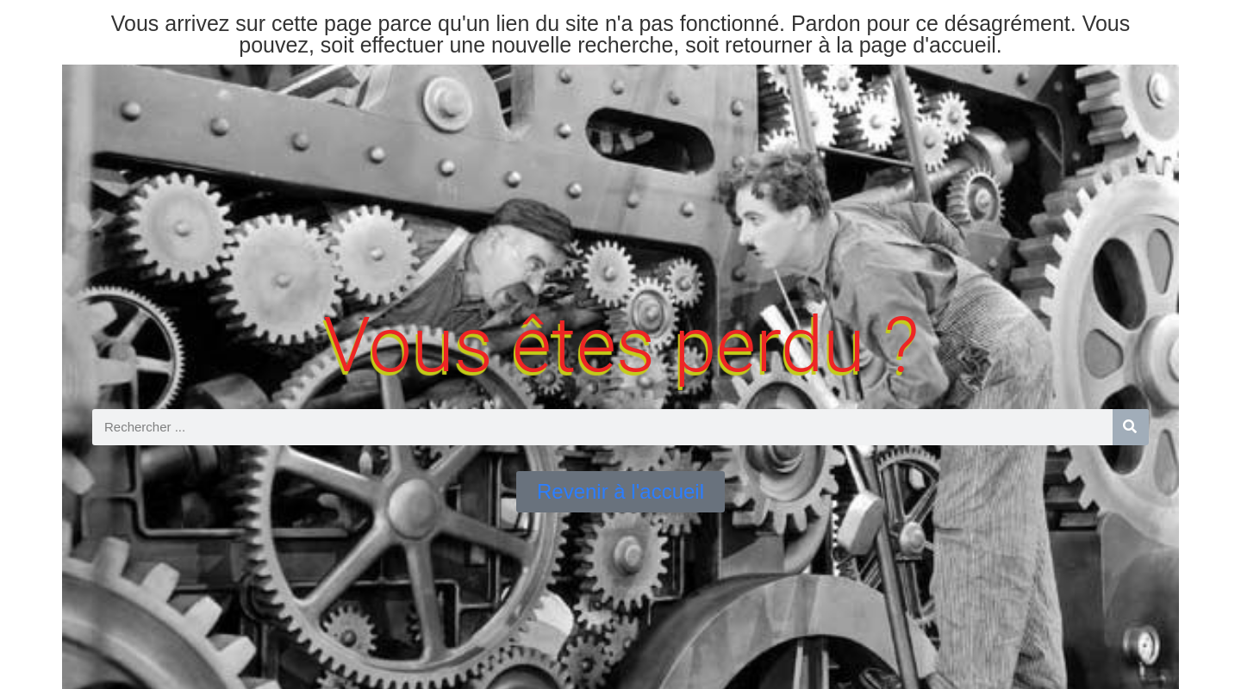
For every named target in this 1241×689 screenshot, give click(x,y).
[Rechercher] (1131, 427)
